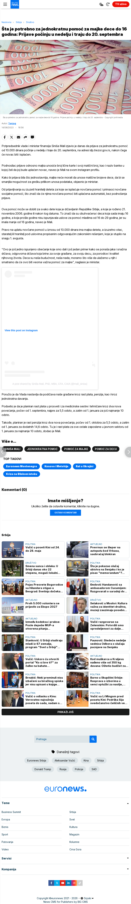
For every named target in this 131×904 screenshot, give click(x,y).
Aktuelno (96, 544)
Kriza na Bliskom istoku (21, 473)
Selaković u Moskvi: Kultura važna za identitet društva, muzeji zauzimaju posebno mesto (108, 607)
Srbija (19, 22)
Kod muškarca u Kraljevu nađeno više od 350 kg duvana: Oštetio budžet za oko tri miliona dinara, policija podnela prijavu (108, 662)
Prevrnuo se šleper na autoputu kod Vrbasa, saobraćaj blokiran (105, 551)
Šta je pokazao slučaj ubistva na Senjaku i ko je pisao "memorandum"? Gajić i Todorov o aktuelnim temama (108, 569)
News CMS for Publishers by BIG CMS (65, 901)
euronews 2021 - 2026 (64, 898)
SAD (94, 769)
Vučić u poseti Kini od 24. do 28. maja (42, 549)
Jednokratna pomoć (42, 448)
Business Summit (11, 811)
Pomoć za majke (76, 448)
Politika (30, 544)
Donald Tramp (43, 769)
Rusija (63, 769)
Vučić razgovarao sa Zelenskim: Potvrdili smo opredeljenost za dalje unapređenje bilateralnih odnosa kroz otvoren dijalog (107, 625)
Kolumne (74, 841)
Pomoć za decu (106, 448)
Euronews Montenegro (21, 466)
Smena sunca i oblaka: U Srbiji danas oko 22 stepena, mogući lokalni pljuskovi (41, 569)
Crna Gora (75, 849)
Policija (79, 769)
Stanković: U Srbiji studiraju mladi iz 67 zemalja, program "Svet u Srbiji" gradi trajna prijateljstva (43, 644)
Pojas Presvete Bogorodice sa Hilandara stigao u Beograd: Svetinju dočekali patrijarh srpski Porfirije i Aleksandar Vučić (44, 588)
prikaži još (65, 712)
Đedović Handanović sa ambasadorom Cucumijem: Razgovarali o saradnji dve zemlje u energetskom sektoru (108, 588)
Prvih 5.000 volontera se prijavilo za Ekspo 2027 (42, 605)
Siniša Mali (12, 448)
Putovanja (7, 841)
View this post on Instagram (21, 330)
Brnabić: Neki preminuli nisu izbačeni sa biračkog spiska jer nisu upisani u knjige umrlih (44, 681)
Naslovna (6, 22)
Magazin (74, 834)
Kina (86, 760)
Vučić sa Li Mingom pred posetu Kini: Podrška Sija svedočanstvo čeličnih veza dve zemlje (109, 700)
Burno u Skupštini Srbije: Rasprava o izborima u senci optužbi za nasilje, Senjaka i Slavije (106, 681)
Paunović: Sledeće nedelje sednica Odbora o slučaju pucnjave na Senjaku (108, 644)
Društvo (30, 22)
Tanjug (12, 123)
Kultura (73, 826)
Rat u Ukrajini (84, 466)
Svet (72, 819)
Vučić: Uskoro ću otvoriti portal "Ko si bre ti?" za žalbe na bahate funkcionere (42, 662)
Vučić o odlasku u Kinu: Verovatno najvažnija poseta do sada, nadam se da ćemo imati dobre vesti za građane (43, 700)
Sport (5, 834)
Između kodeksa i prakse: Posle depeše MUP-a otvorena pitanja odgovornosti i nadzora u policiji (42, 625)
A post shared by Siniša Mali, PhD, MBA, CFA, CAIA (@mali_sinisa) (49, 383)
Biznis (5, 826)
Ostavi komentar (65, 512)
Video (5, 849)
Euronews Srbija (36, 760)
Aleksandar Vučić (65, 760)
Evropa (6, 819)
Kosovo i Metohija (56, 466)
